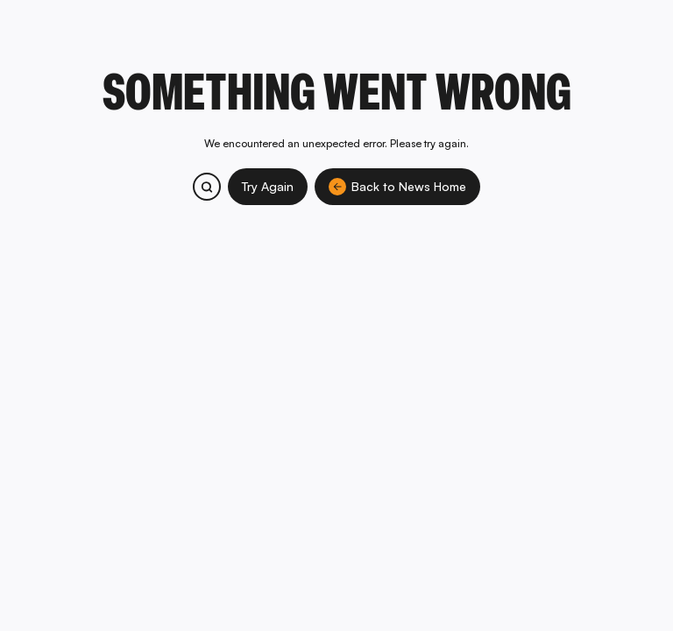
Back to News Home (397, 186)
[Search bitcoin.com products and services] (207, 187)
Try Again (268, 186)
